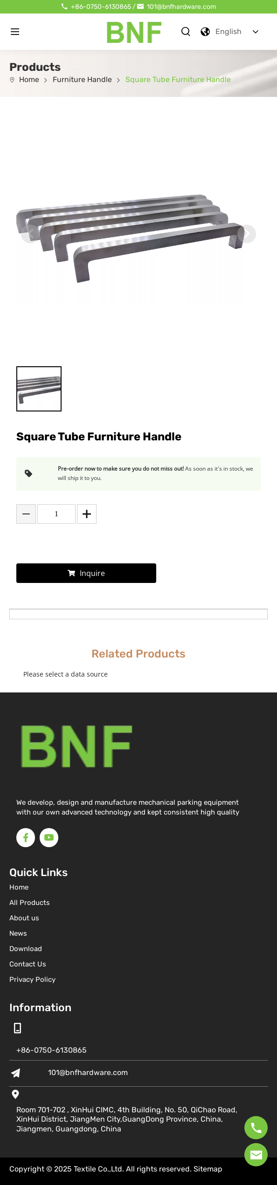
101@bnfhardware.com (181, 7)
